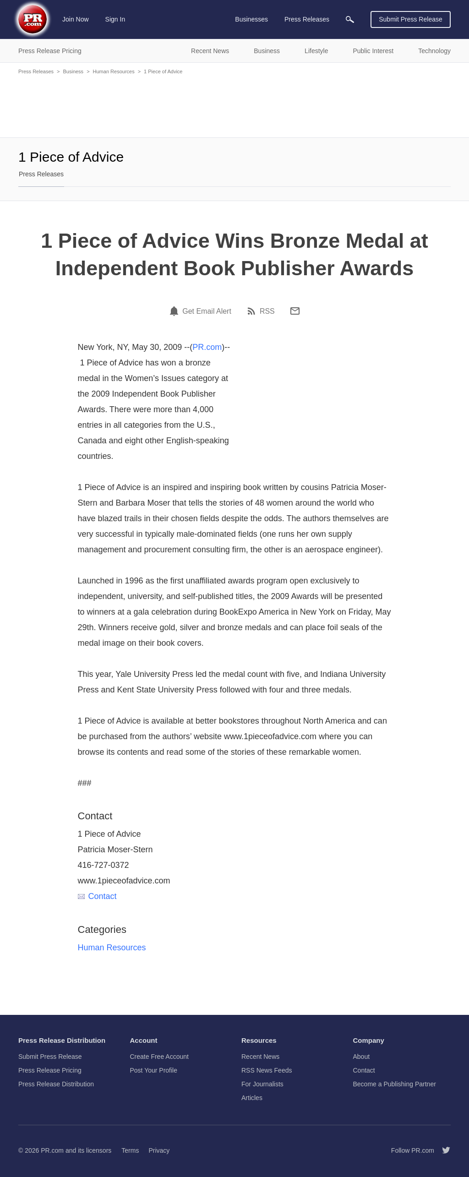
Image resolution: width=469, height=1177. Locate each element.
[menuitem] (350, 19)
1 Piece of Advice (163, 71)
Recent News (260, 1056)
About (361, 1056)
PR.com (207, 347)
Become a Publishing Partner (394, 1084)
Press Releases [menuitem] (306, 19)
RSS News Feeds (266, 1070)
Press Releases (36, 71)
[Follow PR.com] (442, 1150)
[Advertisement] (234, 105)
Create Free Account (159, 1056)
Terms (130, 1150)
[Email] (294, 310)
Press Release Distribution (56, 1084)
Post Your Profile (154, 1070)
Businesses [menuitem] (251, 19)
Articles (251, 1097)
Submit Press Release (410, 19)
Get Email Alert (206, 311)
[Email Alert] (175, 310)
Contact (97, 896)
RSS (267, 311)
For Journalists (262, 1084)
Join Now (75, 19)
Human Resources (114, 71)
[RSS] (253, 310)
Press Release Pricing (50, 1070)
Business (73, 71)
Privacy (158, 1150)
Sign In (115, 19)
